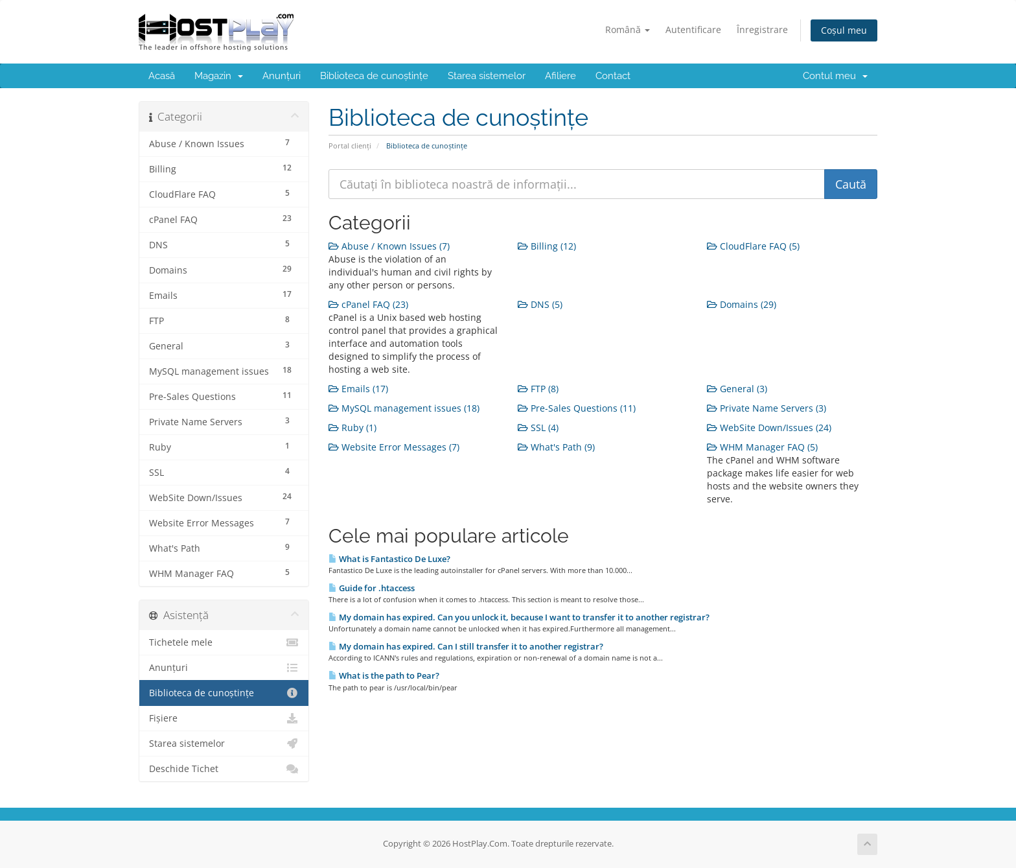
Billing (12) (547, 246)
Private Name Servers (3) (766, 408)
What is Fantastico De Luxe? (389, 559)
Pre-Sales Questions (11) (577, 408)
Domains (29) (741, 304)
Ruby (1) (352, 427)
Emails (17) (358, 388)
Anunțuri (281, 76)
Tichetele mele (224, 642)
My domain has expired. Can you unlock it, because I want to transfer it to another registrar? (519, 617)
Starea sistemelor (486, 76)
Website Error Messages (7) (394, 447)
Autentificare (693, 29)
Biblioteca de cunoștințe (374, 76)
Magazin (218, 76)
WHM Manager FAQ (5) (762, 447)
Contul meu (835, 76)
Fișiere (224, 718)
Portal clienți (350, 145)
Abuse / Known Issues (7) (389, 246)
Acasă (161, 76)
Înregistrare (762, 29)
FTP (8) (538, 388)
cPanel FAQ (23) (368, 304)
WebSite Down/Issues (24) (769, 427)
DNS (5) (540, 304)
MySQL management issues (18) (404, 408)
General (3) (737, 388)
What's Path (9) (556, 447)
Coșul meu (844, 30)
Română (627, 29)
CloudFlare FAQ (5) (753, 246)
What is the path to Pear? (384, 675)
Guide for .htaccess (372, 588)
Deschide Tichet (224, 769)
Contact (612, 76)
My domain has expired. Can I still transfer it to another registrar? (466, 646)
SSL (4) (538, 427)
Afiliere (560, 76)
